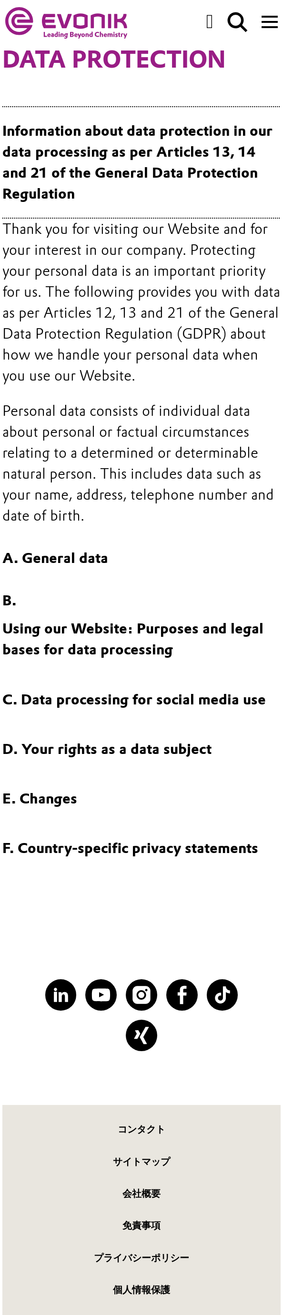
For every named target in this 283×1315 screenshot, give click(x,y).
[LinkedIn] (61, 995)
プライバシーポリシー (141, 1258)
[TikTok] (222, 995)
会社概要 (141, 1193)
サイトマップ (141, 1161)
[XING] (141, 1035)
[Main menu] (270, 21)
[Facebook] (182, 995)
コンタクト (141, 1129)
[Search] (237, 22)
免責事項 (141, 1225)
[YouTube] (101, 995)
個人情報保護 (141, 1289)
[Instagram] (141, 995)
